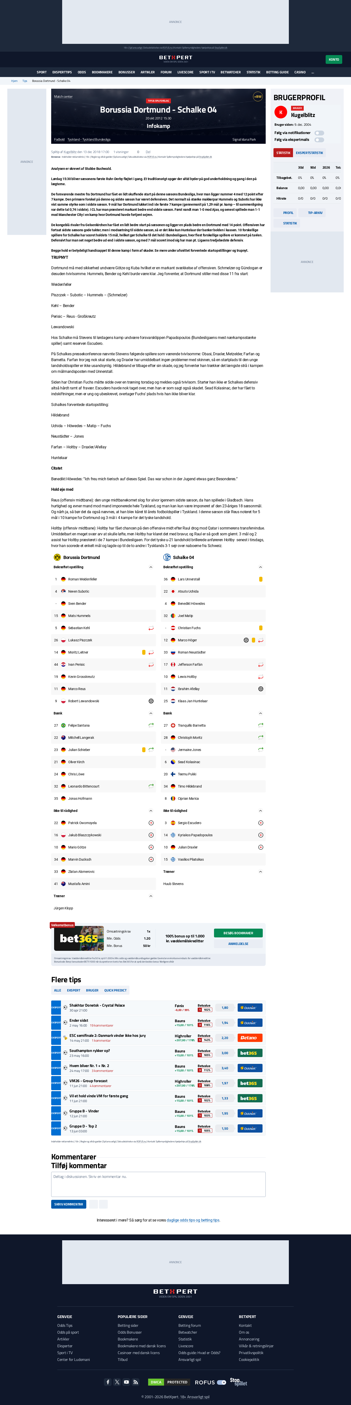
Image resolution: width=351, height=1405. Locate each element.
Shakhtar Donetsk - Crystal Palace (97, 1005)
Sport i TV (207, 72)
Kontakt (245, 1325)
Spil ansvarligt (135, 47)
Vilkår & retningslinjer (256, 1346)
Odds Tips (64, 1325)
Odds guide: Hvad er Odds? (199, 1353)
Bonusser (126, 72)
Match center (63, 96)
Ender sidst (78, 1020)
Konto (334, 59)
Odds (82, 72)
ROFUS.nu (167, 47)
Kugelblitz (70, 151)
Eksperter (65, 1346)
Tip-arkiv (312, 212)
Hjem (14, 81)
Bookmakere (102, 72)
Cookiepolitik (249, 1359)
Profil (285, 212)
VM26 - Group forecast (88, 1081)
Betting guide (277, 72)
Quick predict (115, 990)
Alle (57, 990)
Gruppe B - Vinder (84, 1111)
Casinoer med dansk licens (138, 1353)
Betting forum (189, 1325)
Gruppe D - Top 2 (83, 1126)
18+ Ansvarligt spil (195, 1397)
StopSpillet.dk (220, 47)
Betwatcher (231, 72)
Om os (244, 1332)
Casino (299, 72)
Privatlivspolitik (251, 1353)
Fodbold (59, 139)
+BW (257, 96)
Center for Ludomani (73, 1359)
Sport (42, 72)
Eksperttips (62, 72)
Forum (166, 72)
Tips (24, 81)
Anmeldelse (238, 943)
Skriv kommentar (68, 1204)
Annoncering (249, 1339)
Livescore (185, 72)
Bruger (92, 990)
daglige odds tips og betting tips (193, 1220)
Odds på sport (68, 1332)
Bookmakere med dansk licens (142, 1346)
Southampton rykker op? (89, 1050)
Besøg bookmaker (238, 932)
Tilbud (122, 1359)
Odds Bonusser (130, 1332)
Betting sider (128, 1325)
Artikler (148, 72)
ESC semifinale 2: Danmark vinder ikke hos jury (107, 1035)
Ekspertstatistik (309, 152)
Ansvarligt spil (189, 1359)
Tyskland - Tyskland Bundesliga (89, 139)
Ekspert (73, 990)
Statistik (253, 72)
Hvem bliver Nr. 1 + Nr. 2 (89, 1065)
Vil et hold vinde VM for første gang (98, 1096)
